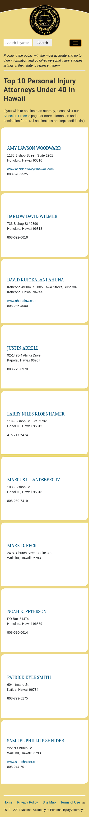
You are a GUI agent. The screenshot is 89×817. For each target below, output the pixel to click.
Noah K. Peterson (27, 611)
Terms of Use (70, 802)
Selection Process (17, 116)
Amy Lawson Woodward (34, 148)
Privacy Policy (27, 802)
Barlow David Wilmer (32, 216)
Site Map (49, 802)
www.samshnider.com (23, 762)
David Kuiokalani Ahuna (35, 280)
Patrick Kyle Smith (29, 677)
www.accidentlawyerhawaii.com (30, 169)
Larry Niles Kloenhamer (36, 414)
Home (8, 802)
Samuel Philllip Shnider (35, 741)
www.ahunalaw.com (21, 301)
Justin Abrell (22, 348)
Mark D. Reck (22, 545)
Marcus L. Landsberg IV (33, 480)
